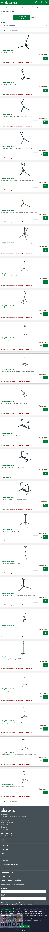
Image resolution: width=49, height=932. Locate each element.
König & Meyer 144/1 (12, 275)
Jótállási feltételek (8, 872)
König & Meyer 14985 (12, 658)
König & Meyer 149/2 (17, 371)
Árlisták (4, 857)
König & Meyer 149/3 (16, 402)
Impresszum (6, 876)
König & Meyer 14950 (12, 530)
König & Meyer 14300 (12, 51)
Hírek (3, 853)
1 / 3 (5, 30)
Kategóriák (10, 7)
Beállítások (24, 930)
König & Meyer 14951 (12, 562)
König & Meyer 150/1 (14, 722)
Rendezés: (4, 22)
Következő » (14, 31)
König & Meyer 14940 (11, 434)
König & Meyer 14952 (18, 594)
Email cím (4, 888)
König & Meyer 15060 (12, 785)
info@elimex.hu (7, 836)
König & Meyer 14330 (16, 115)
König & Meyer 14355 (19, 243)
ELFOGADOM (24, 927)
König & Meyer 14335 (17, 147)
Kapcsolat (5, 849)
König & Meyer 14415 (12, 307)
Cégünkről (5, 845)
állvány (16, 7)
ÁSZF (3, 868)
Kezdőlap (3, 7)
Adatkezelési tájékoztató (10, 865)
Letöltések (5, 861)
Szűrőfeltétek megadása (21, 17)
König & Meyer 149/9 (14, 690)
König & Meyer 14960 (10, 626)
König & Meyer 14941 (12, 466)
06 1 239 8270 (6, 833)
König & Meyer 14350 (19, 211)
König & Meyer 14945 (13, 498)
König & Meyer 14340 (18, 179)
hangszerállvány (24, 7)
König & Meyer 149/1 (16, 339)
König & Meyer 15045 (18, 754)
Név (3, 895)
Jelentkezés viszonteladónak (11, 880)
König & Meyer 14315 (13, 83)
